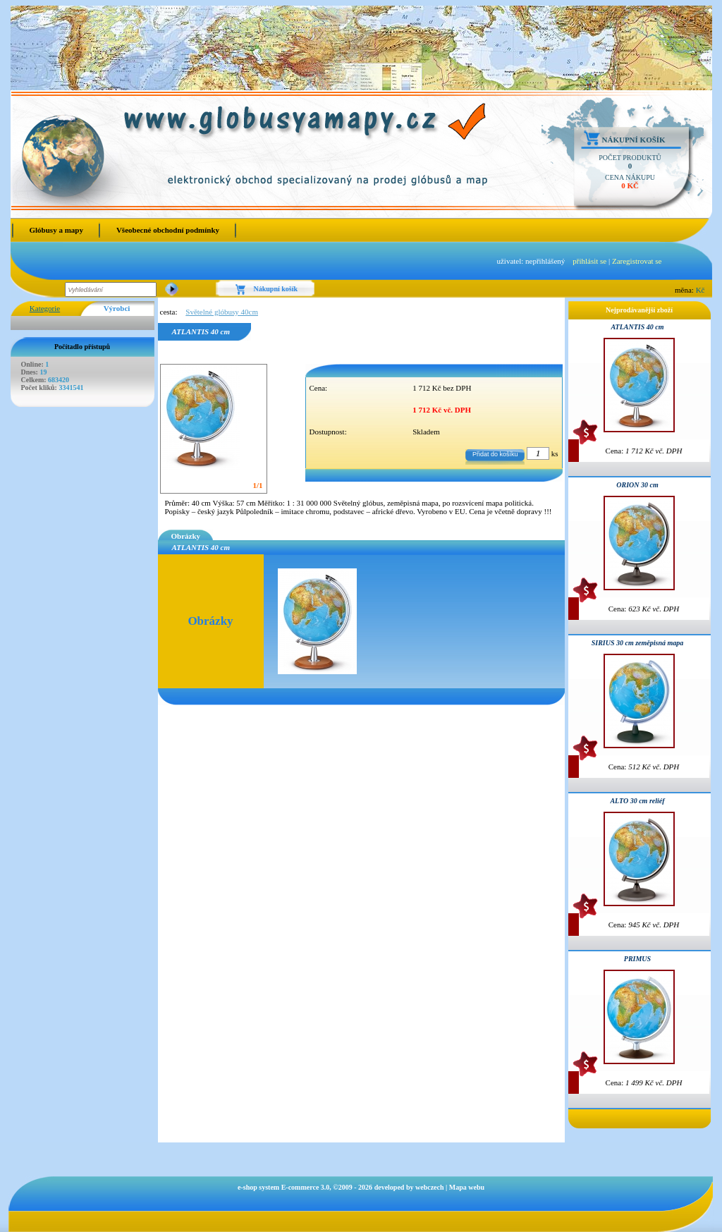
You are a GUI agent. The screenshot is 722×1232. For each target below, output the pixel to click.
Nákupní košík (634, 139)
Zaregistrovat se (637, 261)
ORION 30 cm (637, 485)
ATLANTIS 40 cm (637, 327)
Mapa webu (466, 1187)
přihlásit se (589, 261)
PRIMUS (637, 959)
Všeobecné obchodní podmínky (167, 230)
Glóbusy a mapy (56, 230)
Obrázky (186, 536)
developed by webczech (409, 1187)
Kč (700, 290)
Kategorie (45, 308)
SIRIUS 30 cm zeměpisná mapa (638, 643)
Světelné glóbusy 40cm (221, 311)
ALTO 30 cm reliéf (637, 801)
